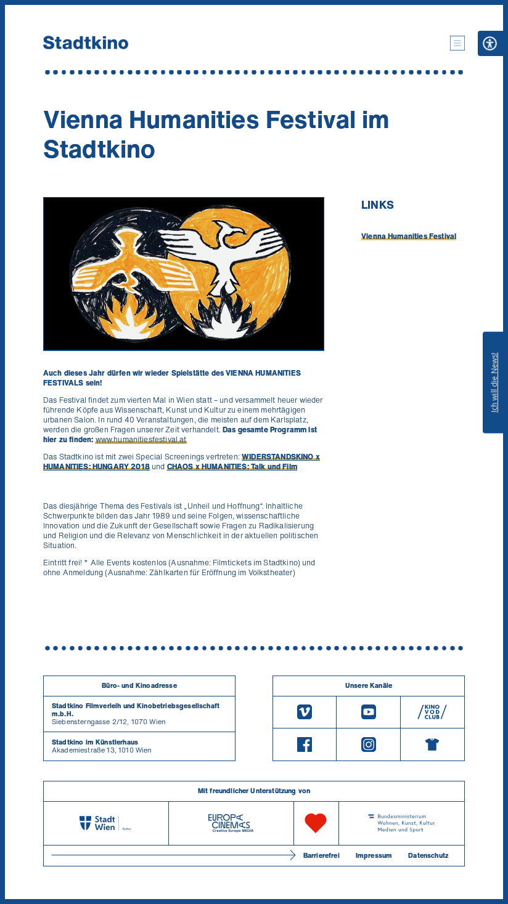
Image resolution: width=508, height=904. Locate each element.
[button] (457, 43)
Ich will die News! (494, 382)
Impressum (374, 855)
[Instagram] (368, 744)
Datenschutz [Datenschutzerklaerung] (428, 855)
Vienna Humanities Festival (408, 236)
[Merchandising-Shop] (432, 744)
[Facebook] (304, 744)
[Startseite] (85, 43)
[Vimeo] (304, 712)
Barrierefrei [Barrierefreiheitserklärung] (321, 855)
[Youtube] (368, 712)
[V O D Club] (432, 712)
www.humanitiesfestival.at (141, 439)
